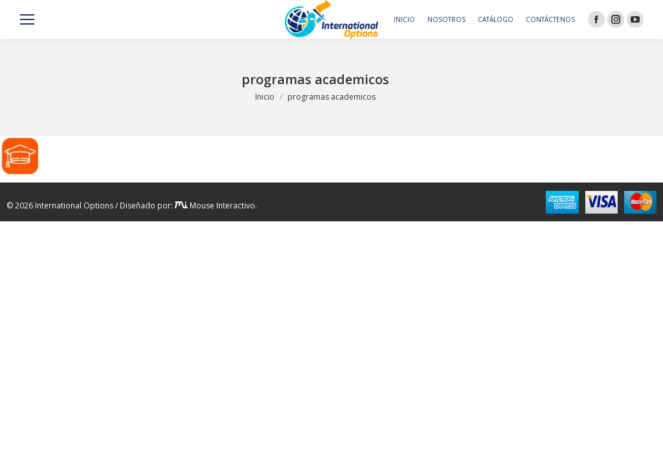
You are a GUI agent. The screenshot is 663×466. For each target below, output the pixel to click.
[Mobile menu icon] (27, 19)
